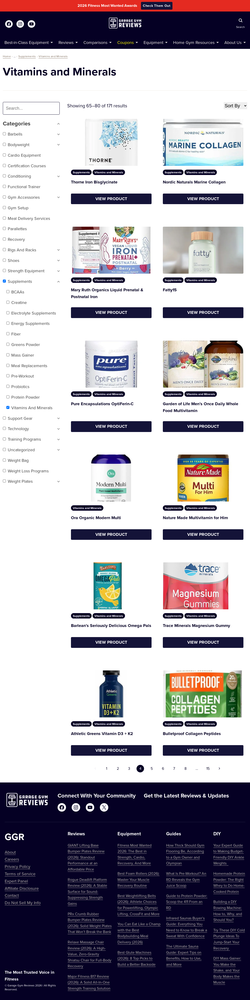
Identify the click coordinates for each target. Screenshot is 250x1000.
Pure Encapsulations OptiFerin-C (102, 404)
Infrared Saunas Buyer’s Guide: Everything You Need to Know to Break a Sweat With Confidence (186, 927)
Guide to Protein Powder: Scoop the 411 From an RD (186, 901)
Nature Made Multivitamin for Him (195, 518)
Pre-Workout (20, 376)
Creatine (16, 302)
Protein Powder (23, 397)
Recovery (14, 239)
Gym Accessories (21, 197)
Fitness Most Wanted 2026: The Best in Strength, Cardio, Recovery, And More (134, 854)
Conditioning (17, 176)
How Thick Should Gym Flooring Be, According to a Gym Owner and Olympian (185, 854)
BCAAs (15, 292)
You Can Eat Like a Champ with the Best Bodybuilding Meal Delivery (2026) (138, 933)
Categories (31, 123)
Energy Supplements (28, 323)
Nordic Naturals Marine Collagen (194, 182)
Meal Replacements (26, 366)
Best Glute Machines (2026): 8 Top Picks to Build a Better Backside (136, 958)
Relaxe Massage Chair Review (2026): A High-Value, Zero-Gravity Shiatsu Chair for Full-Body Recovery (89, 954)
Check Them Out (157, 5)
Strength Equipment (23, 271)
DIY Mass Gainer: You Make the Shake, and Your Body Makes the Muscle (227, 970)
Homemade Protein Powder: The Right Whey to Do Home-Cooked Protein (229, 882)
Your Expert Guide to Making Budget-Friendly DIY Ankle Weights (228, 854)
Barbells (12, 134)
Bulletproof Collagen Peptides (192, 734)
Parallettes (15, 229)
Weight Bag (16, 460)
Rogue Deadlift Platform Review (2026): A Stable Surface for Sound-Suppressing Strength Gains (87, 891)
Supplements (27, 56)
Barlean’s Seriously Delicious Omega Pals (111, 626)
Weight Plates (18, 481)
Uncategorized (19, 450)
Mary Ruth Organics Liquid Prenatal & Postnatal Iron (107, 293)
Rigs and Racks (19, 250)
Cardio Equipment (22, 155)
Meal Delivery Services (26, 218)
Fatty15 (170, 290)
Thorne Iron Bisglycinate (94, 182)
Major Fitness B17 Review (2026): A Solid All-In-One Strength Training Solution (89, 982)
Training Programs (22, 439)
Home (7, 56)
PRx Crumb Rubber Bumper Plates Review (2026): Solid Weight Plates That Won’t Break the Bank (90, 922)
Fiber (13, 334)
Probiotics (17, 386)
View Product (111, 199)
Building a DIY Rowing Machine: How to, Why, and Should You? (227, 910)
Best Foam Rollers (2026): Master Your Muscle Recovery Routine (138, 879)
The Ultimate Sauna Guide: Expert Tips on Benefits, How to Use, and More (183, 955)
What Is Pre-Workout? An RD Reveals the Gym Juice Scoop (186, 879)
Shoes (11, 260)
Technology (16, 429)
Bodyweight (16, 145)
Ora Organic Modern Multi (96, 518)
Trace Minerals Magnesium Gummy (196, 626)
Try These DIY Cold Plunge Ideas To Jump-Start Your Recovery (229, 939)
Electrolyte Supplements (31, 313)
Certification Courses (24, 166)
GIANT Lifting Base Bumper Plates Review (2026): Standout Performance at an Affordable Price (86, 857)
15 (208, 768)
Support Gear (17, 418)
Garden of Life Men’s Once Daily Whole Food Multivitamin (200, 407)
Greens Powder (23, 344)
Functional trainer (21, 187)
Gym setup (15, 208)
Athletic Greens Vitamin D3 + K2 (102, 734)
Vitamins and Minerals (53, 56)
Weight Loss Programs (26, 471)
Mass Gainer (20, 355)
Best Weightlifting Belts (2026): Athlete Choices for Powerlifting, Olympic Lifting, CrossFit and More (138, 904)
